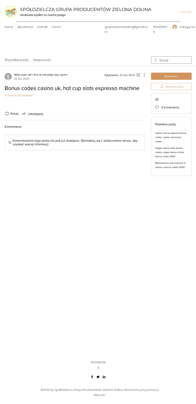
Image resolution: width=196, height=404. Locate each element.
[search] (171, 60)
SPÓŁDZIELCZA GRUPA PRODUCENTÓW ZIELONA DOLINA (85, 9)
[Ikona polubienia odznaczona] (7, 113)
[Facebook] (92, 377)
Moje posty (42, 60)
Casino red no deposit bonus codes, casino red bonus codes (170, 137)
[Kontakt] (186, 12)
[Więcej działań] (142, 75)
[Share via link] (32, 113)
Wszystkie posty (17, 60)
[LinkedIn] (104, 377)
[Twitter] (98, 377)
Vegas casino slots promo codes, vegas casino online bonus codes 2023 (169, 152)
